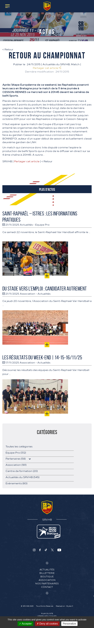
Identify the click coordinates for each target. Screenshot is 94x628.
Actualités (26, 224)
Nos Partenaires (47, 583)
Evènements (16, 483)
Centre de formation (22, 471)
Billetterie (47, 572)
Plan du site (47, 613)
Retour (7, 49)
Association (27, 293)
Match (75, 64)
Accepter (25, 623)
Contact (47, 586)
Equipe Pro (42, 224)
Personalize (69, 623)
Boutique (47, 576)
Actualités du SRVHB (56, 64)
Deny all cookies (47, 623)
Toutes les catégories (19, 446)
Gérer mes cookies (47, 616)
